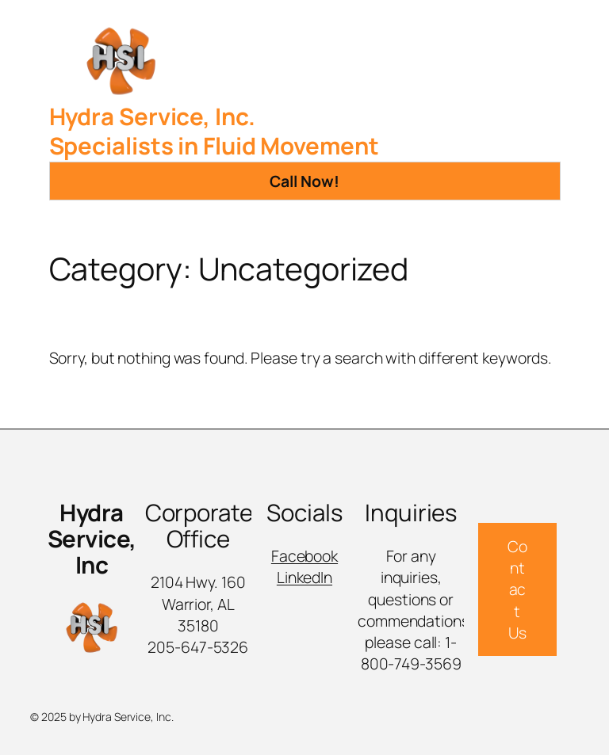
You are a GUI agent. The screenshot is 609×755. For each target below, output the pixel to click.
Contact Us (517, 589)
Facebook (304, 555)
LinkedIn (304, 577)
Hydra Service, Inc (92, 539)
